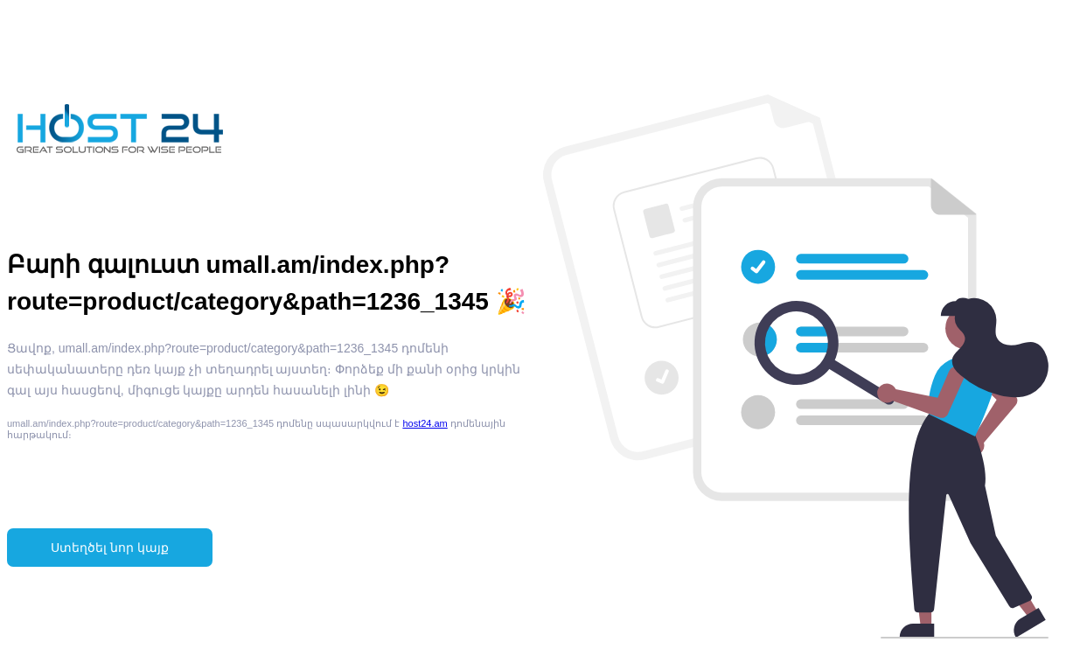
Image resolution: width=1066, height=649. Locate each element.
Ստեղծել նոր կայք (110, 548)
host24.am (424, 423)
